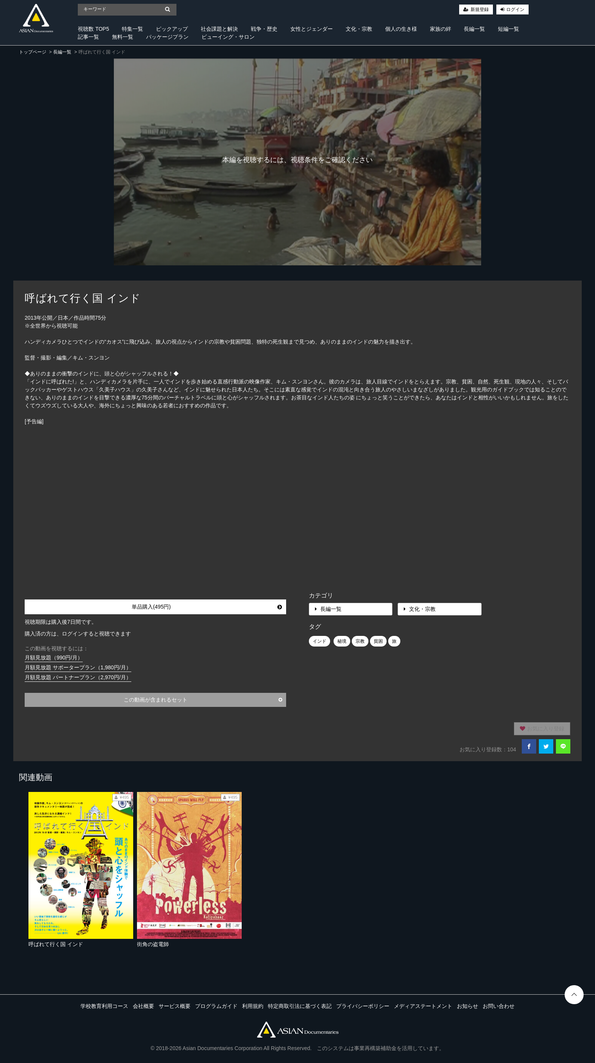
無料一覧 (122, 37)
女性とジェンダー (311, 29)
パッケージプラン (167, 37)
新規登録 (480, 9)
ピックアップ (172, 29)
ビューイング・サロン (228, 37)
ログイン (515, 9)
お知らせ (467, 1006)
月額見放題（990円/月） (54, 658)
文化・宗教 (359, 29)
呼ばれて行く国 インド (55, 944)
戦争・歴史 (264, 29)
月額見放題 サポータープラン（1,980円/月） (78, 667)
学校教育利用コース (104, 1006)
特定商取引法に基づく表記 (300, 1006)
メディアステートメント (423, 1006)
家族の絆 (440, 29)
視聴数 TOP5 (93, 29)
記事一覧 (88, 37)
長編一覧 (474, 29)
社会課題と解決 (219, 29)
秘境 (341, 641)
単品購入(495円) (207, 607)
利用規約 (252, 1006)
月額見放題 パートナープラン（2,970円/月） (78, 677)
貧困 (378, 641)
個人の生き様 (401, 29)
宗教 (360, 641)
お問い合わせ (499, 1006)
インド (319, 641)
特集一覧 (132, 29)
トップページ (32, 52)
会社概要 (143, 1006)
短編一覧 (508, 29)
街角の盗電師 (153, 944)
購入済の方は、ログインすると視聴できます (78, 634)
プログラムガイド (216, 1006)
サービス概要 (174, 1006)
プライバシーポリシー (362, 1006)
